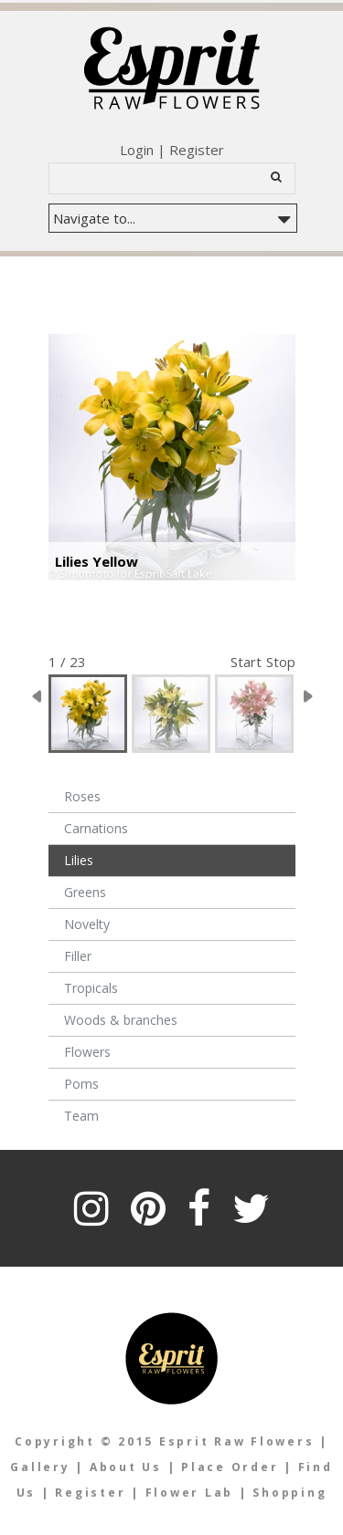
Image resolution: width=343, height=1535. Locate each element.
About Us (126, 1467)
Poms (81, 1083)
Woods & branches (120, 1020)
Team (81, 1115)
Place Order (229, 1467)
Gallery (40, 1467)
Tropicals (91, 988)
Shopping (289, 1492)
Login (137, 150)
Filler (77, 956)
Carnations (96, 828)
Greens (85, 892)
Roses (82, 796)
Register (196, 150)
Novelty (87, 924)
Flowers (87, 1051)
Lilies (78, 860)
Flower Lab (192, 1492)
